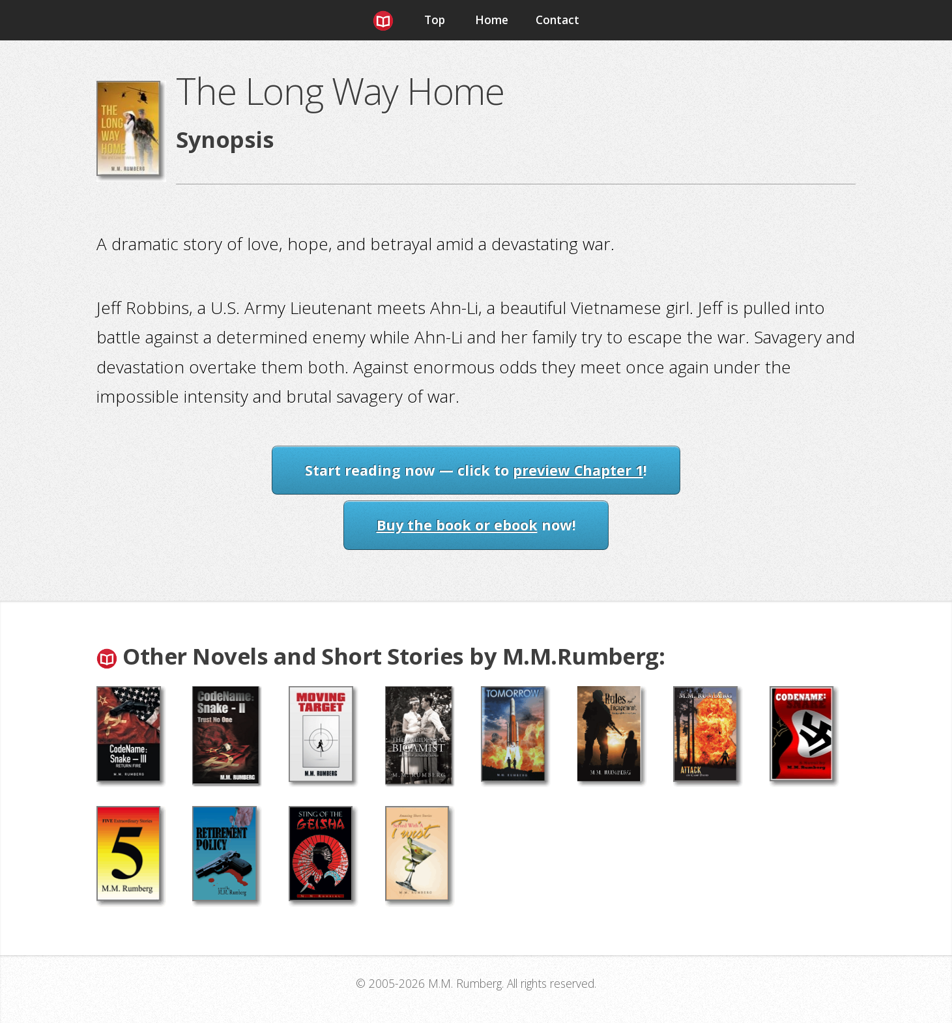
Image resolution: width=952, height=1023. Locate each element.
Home (491, 19)
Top (434, 19)
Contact (557, 19)
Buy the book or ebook (457, 524)
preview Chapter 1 (578, 470)
